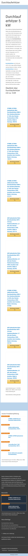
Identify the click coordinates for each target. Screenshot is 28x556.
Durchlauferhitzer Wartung (7, 523)
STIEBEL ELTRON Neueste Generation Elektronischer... (14, 419)
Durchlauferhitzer (10, 2)
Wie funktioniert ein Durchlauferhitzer (9, 525)
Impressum (4, 550)
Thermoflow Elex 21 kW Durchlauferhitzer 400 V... (14, 445)
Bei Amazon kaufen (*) (14, 125)
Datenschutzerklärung (13, 550)
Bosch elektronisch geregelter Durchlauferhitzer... (15, 453)
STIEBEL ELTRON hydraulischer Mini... (15, 436)
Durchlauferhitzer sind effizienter (8, 528)
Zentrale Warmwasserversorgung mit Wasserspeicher (13, 526)
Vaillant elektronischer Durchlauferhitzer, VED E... (14, 428)
